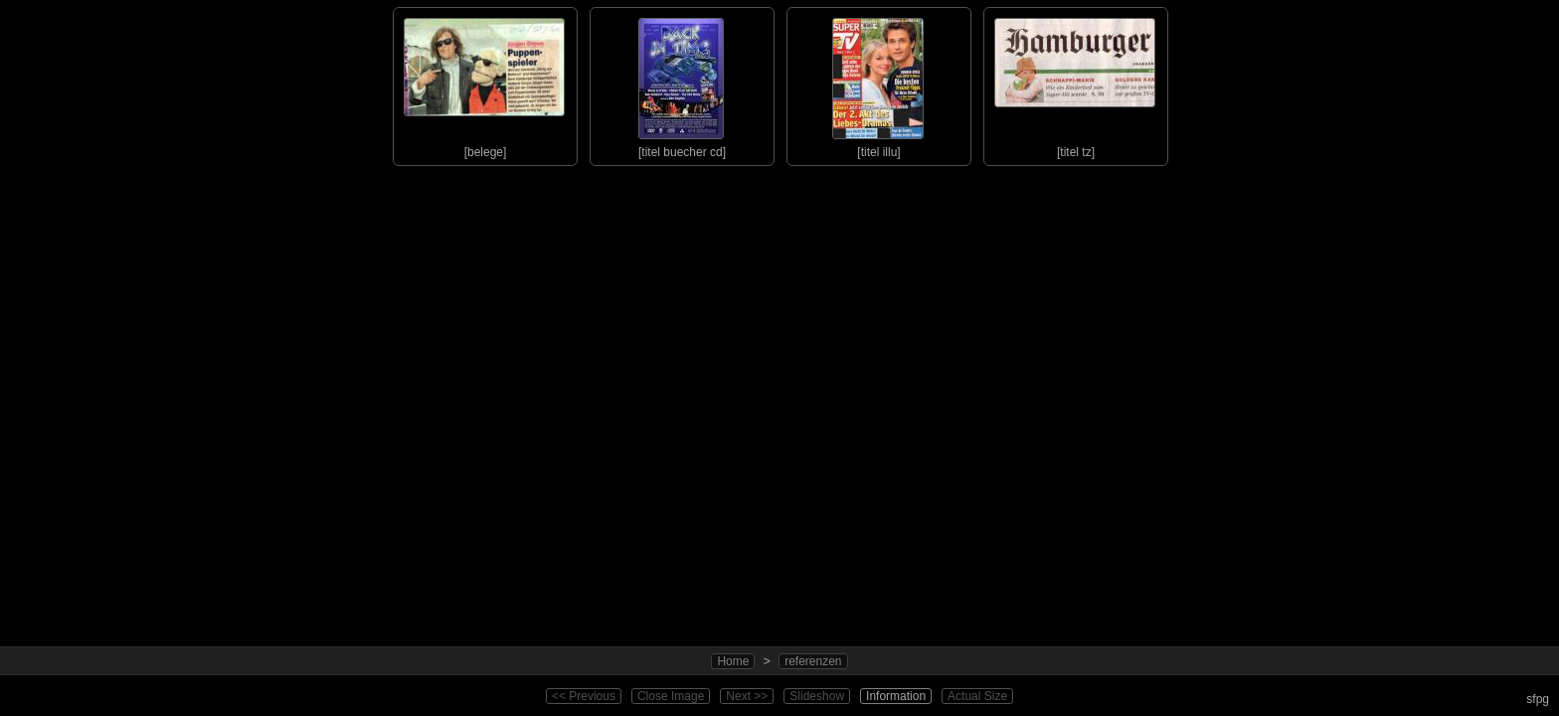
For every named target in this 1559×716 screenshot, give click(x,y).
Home (733, 661)
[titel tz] (1074, 83)
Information (896, 696)
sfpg (1537, 699)
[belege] (484, 83)
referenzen (812, 661)
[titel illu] (877, 83)
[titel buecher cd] (681, 83)
